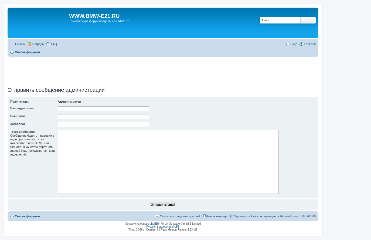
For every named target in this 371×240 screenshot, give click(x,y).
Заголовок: (18, 124)
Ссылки (20, 44)
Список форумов (27, 216)
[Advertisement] (163, 70)
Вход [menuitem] (294, 44)
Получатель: (19, 101)
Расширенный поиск (312, 20)
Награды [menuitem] (38, 44)
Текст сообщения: (23, 131)
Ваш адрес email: (22, 108)
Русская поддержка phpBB (162, 226)
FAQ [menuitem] (54, 44)
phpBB (154, 223)
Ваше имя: (18, 116)
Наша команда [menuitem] (217, 216)
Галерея (310, 44)
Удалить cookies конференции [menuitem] (255, 216)
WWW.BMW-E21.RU (94, 16)
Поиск (304, 20)
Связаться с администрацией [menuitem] (180, 216)
